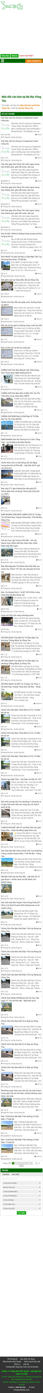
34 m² (40, 508)
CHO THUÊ (15, 1174)
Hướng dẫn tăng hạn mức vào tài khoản (22, 1367)
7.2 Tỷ (5, 387)
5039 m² (39, 727)
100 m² (39, 793)
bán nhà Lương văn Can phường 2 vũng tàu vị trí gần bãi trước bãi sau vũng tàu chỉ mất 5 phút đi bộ (21, 804)
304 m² (39, 273)
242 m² (39, 181)
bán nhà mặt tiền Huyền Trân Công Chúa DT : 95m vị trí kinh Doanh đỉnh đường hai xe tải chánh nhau (21, 905)
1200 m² (39, 294)
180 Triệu (6, 629)
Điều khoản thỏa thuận (12, 1361)
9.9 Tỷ (5, 250)
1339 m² (39, 1133)
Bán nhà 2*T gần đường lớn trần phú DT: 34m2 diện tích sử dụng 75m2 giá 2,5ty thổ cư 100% (20, 491)
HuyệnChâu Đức (8, 296)
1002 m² (39, 410)
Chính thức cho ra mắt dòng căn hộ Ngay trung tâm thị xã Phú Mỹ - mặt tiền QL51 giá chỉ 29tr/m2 (20, 465)
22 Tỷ (5, 703)
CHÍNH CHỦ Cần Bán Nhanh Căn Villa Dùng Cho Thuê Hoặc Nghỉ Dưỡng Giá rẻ (20, 371)
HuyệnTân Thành (8, 485)
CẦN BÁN (6, 1174)
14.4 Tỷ (5, 870)
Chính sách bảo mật (32, 1361)
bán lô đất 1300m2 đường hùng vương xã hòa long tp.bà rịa (21, 235)
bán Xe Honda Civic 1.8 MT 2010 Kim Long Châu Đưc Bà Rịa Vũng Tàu (20, 593)
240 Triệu (6, 609)
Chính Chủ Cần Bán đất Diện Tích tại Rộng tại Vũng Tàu (21, 929)
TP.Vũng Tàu (6, 137)
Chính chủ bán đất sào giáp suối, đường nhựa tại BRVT (21, 303)
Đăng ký (14, 56)
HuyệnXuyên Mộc (8, 873)
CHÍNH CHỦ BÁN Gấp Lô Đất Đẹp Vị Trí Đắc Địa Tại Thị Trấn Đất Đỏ (20, 417)
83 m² (40, 945)
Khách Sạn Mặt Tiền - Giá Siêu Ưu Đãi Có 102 (21, 779)
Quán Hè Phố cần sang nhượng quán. (17, 615)
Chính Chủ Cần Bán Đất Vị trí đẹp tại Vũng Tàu (20, 1022)
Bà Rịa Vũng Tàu (16, 137)
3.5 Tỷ (5, 1133)
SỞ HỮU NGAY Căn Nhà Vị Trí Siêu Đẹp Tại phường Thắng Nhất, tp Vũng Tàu (20, 639)
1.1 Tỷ (5, 433)
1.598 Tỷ (6, 294)
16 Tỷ (5, 727)
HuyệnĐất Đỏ (7, 389)
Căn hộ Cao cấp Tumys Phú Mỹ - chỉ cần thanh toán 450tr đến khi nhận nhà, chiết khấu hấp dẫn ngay (19, 543)
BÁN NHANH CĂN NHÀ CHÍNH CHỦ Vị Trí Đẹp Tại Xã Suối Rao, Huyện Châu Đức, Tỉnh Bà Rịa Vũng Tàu (21, 517)
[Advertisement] (21, 32)
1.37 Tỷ (5, 945)
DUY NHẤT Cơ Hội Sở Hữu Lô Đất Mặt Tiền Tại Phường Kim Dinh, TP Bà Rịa (21, 258)
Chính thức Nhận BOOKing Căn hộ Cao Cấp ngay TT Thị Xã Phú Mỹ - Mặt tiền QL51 (20, 999)
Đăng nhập (5, 56)
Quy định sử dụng (27, 1359)
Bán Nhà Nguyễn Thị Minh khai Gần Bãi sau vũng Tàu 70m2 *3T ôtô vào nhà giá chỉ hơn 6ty (20, 569)
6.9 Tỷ (5, 534)
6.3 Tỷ (5, 410)
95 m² (40, 922)
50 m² (40, 560)
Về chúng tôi (12, 1359)
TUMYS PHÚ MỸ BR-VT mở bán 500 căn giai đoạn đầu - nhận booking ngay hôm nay (21, 828)
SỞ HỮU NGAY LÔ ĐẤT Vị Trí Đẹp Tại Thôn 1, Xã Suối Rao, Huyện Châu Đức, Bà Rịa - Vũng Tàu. (21, 687)
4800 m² (39, 870)
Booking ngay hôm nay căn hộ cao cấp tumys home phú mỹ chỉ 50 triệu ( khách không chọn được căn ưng (21, 1093)
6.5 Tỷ (5, 821)
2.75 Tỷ (5, 158)
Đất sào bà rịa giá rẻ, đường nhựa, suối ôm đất (21, 325)
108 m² (39, 135)
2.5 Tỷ (5, 508)
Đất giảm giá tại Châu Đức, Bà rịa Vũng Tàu (20, 280)
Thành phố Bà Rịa (8, 253)
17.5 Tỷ (5, 793)
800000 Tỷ (6, 181)
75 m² (40, 456)
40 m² (40, 654)
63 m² (40, 821)
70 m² (40, 586)
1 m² (40, 609)
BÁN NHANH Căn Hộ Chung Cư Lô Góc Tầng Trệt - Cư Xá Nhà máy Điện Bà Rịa (20, 440)
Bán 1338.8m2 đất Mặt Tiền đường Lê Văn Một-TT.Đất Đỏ (20, 1117)
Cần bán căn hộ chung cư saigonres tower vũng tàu (20, 119)
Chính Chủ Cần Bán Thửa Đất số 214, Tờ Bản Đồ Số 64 (21, 711)
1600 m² (39, 319)
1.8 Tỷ (5, 482)
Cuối (21, 1166)
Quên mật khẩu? (26, 55)
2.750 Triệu (6, 135)
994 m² (39, 534)
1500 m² (39, 339)
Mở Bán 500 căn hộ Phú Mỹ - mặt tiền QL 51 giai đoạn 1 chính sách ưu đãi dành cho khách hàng (21, 879)
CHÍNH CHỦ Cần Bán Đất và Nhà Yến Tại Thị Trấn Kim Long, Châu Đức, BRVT (20, 394)
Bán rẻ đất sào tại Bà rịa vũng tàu (15, 348)
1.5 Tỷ (5, 339)
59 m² (40, 482)
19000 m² (39, 703)
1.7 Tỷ (5, 654)
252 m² (39, 387)
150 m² (39, 629)
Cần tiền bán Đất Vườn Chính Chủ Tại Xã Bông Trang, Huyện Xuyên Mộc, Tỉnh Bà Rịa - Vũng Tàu (21, 853)
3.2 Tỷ (5, 273)
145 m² (39, 433)
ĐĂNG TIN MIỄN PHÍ (34, 61)
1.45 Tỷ (5, 560)
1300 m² (39, 250)
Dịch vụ (17, 1364)
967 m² (39, 1038)
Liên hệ (26, 1364)
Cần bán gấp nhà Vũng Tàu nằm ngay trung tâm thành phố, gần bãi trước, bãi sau (20, 165)
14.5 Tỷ (5, 1038)
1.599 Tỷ (6, 362)
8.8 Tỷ (5, 922)
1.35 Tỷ (5, 844)
